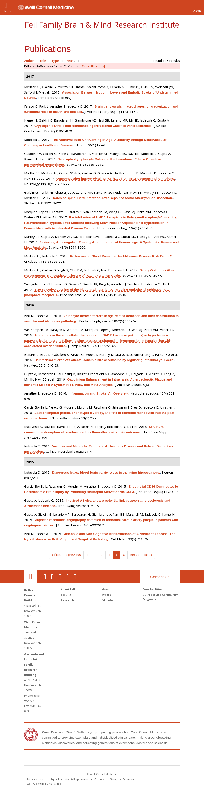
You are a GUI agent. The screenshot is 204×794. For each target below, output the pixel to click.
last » (148, 554)
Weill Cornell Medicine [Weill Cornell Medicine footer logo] (70, 758)
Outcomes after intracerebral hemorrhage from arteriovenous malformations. (115, 178)
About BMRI (68, 589)
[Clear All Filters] (93, 66)
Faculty (66, 595)
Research (67, 600)
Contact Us (159, 577)
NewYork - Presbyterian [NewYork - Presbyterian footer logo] (138, 758)
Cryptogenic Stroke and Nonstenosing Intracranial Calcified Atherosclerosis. (93, 126)
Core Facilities (152, 589)
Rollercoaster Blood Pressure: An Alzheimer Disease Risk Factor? (121, 256)
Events (106, 595)
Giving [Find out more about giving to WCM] (113, 779)
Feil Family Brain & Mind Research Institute (102, 24)
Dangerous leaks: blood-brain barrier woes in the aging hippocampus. (106, 472)
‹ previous (73, 554)
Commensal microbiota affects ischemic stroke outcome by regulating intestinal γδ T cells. (104, 360)
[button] (196, 7)
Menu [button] (7, 11)
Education (108, 600)
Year (69, 60)
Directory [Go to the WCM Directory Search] (128, 779)
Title (42, 60)
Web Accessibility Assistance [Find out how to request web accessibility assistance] (44, 784)
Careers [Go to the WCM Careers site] (99, 779)
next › (134, 554)
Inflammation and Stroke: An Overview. (99, 393)
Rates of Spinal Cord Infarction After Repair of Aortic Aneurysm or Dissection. (113, 198)
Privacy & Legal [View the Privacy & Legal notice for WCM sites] (36, 779)
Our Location (30, 576)
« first (56, 554)
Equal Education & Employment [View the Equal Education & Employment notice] (70, 779)
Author (29, 60)
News (105, 589)
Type (55, 60)
